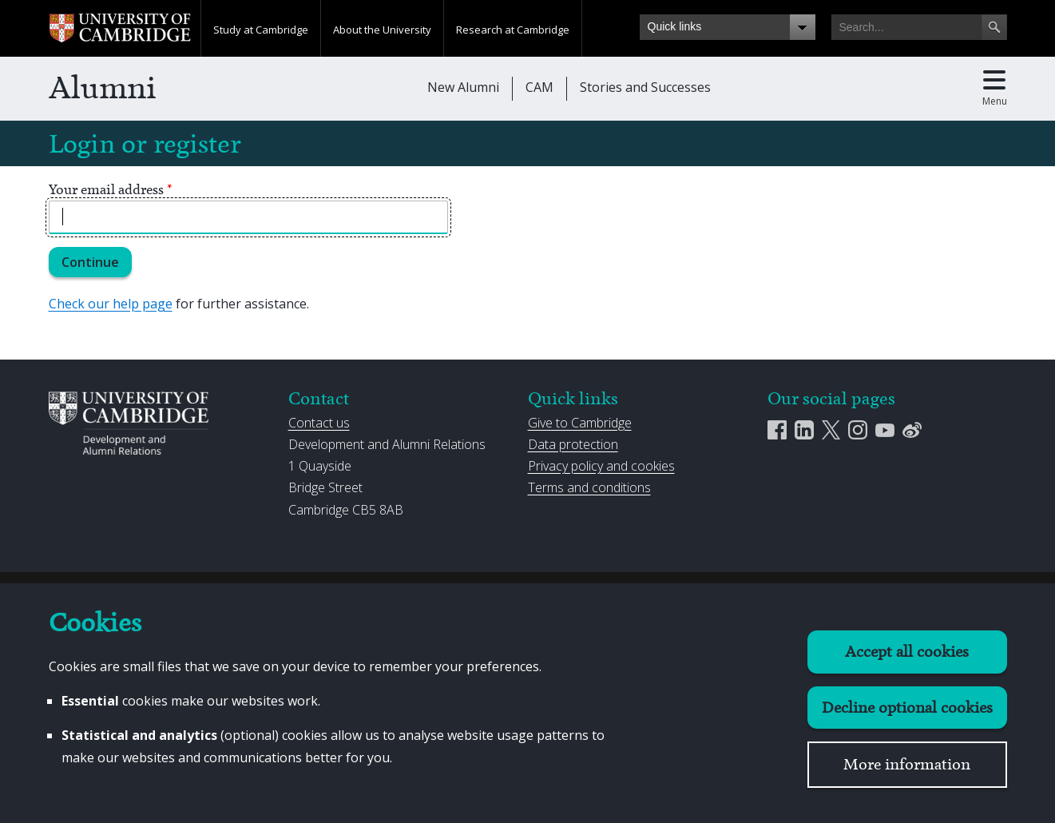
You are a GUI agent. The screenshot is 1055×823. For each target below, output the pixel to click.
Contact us (319, 422)
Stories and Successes (645, 87)
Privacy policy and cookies (601, 466)
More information (906, 764)
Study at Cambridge (260, 29)
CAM (539, 87)
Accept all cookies (907, 652)
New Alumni (463, 87)
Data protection (573, 444)
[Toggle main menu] (994, 88)
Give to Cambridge (580, 422)
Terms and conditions (589, 487)
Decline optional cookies (907, 708)
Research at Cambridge (512, 29)
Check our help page (111, 303)
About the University (382, 29)
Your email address (111, 189)
